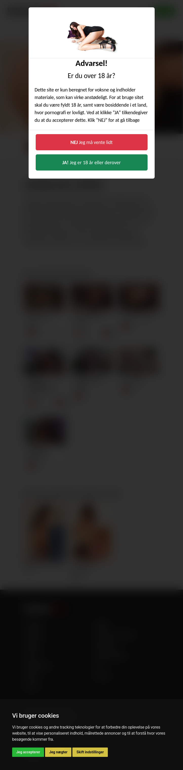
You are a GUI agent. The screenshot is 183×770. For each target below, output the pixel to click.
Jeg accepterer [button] (28, 752)
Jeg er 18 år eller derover (91, 162)
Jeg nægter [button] (58, 752)
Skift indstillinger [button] (90, 752)
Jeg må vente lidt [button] (91, 142)
